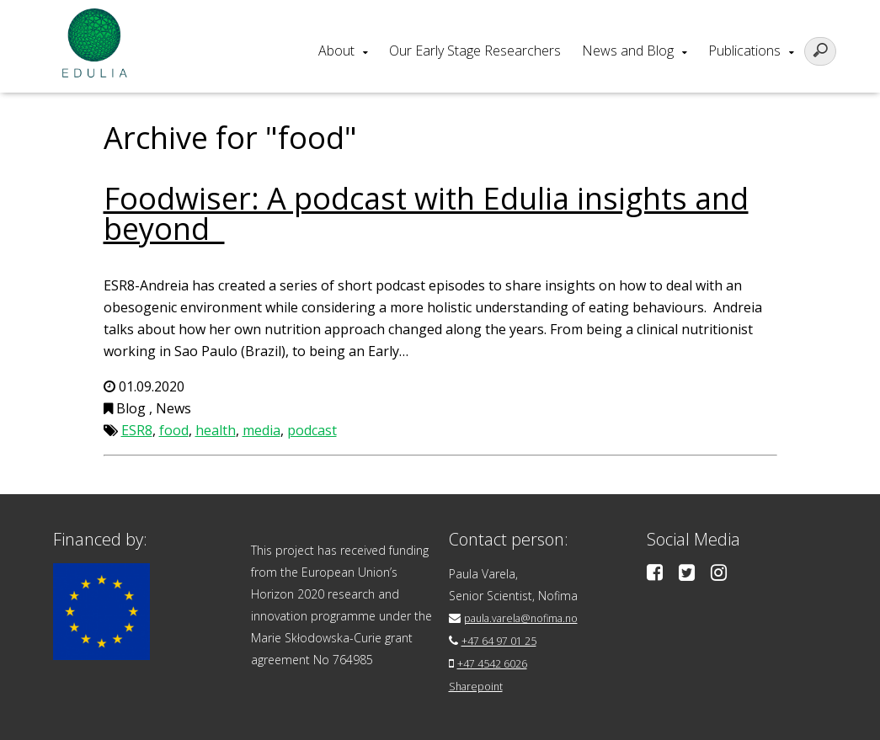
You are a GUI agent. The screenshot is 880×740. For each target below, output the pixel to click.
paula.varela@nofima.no (529, 618)
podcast (312, 430)
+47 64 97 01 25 (505, 639)
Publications (744, 50)
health (215, 430)
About (336, 50)
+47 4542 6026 (498, 661)
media (261, 430)
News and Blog (628, 50)
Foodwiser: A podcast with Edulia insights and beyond (426, 213)
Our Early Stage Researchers (475, 50)
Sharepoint (479, 683)
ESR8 (136, 430)
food (174, 430)
